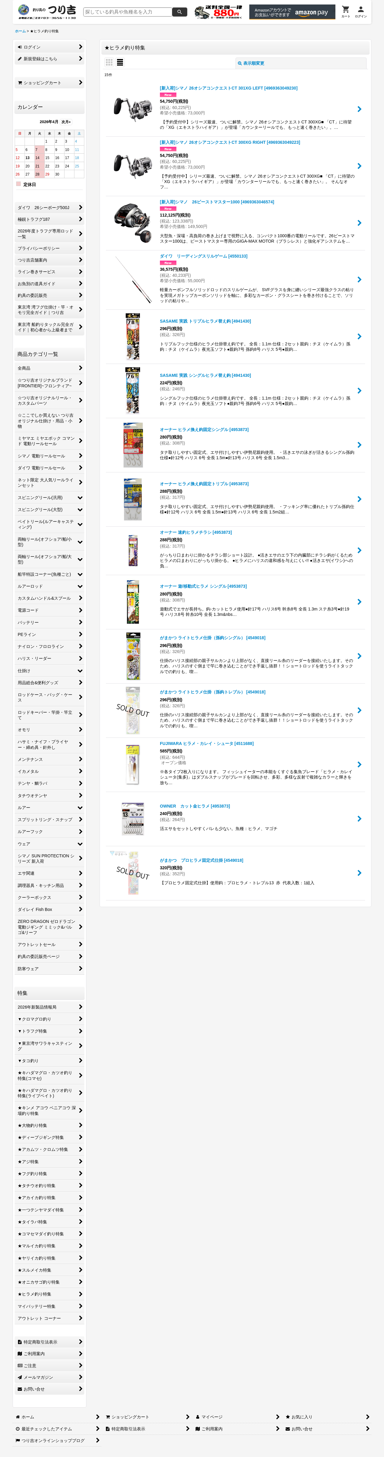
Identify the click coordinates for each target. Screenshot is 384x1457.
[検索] (179, 11)
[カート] (345, 12)
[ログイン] (361, 12)
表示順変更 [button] (251, 63)
